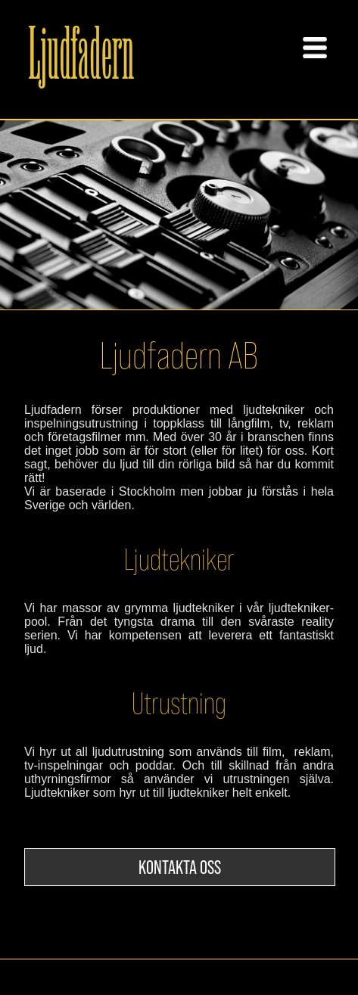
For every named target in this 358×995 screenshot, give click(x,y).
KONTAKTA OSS (180, 867)
